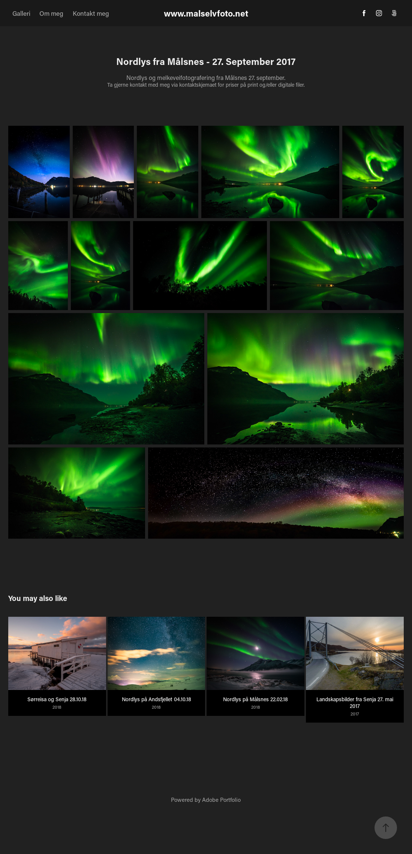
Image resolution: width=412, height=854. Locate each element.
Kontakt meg (91, 13)
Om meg (51, 13)
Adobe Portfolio (221, 799)
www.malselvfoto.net (206, 13)
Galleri (21, 13)
